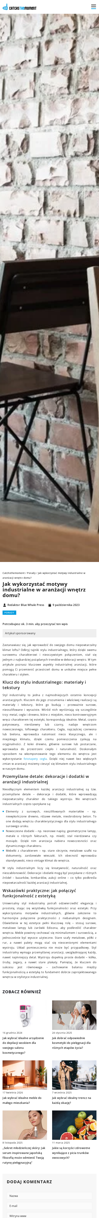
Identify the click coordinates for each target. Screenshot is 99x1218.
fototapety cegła (35, 759)
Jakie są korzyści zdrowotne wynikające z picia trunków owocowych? (71, 1153)
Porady (9, 612)
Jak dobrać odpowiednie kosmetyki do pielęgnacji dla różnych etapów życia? (71, 1043)
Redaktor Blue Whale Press (25, 605)
